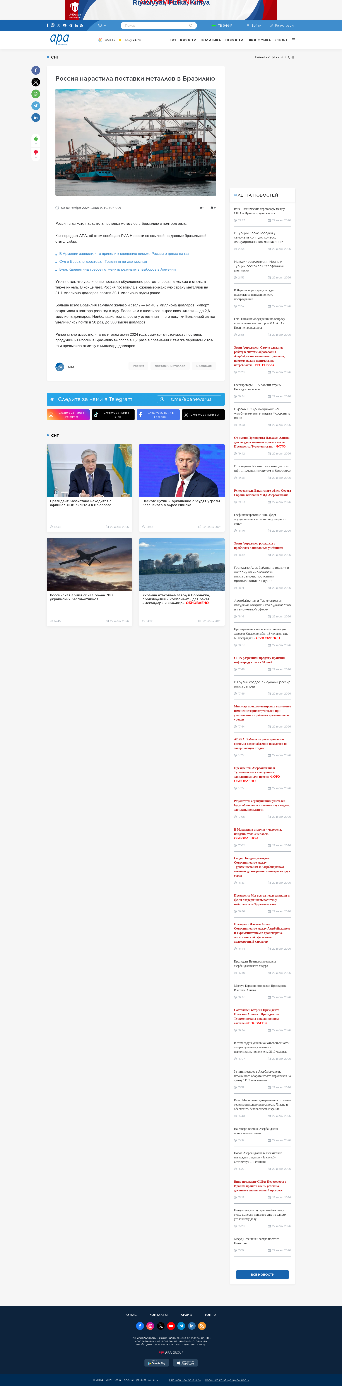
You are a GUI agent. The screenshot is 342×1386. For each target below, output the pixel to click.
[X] (58, 26)
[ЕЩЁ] (291, 39)
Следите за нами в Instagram (66, 414)
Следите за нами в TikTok (111, 414)
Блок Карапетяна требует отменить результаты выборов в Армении (117, 269)
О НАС (131, 1315)
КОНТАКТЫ (158, 1315)
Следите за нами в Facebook (156, 414)
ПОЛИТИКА (211, 40)
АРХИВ (186, 1315)
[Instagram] (53, 25)
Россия (138, 366)
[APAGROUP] (171, 1352)
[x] (161, 1326)
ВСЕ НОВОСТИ (183, 40)
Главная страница (269, 57)
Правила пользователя (185, 1380)
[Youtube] (65, 26)
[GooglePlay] (156, 1363)
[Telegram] (70, 26)
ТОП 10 (210, 1315)
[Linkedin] (76, 26)
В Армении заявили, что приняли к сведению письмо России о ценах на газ (124, 254)
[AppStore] (185, 1363)
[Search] (191, 26)
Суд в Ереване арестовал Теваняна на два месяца (103, 261)
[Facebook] (47, 25)
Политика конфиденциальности (227, 1380)
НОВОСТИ (234, 40)
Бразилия (204, 366)
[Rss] (81, 26)
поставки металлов (170, 366)
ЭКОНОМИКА (259, 40)
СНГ (291, 57)
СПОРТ (281, 40)
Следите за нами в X (201, 415)
